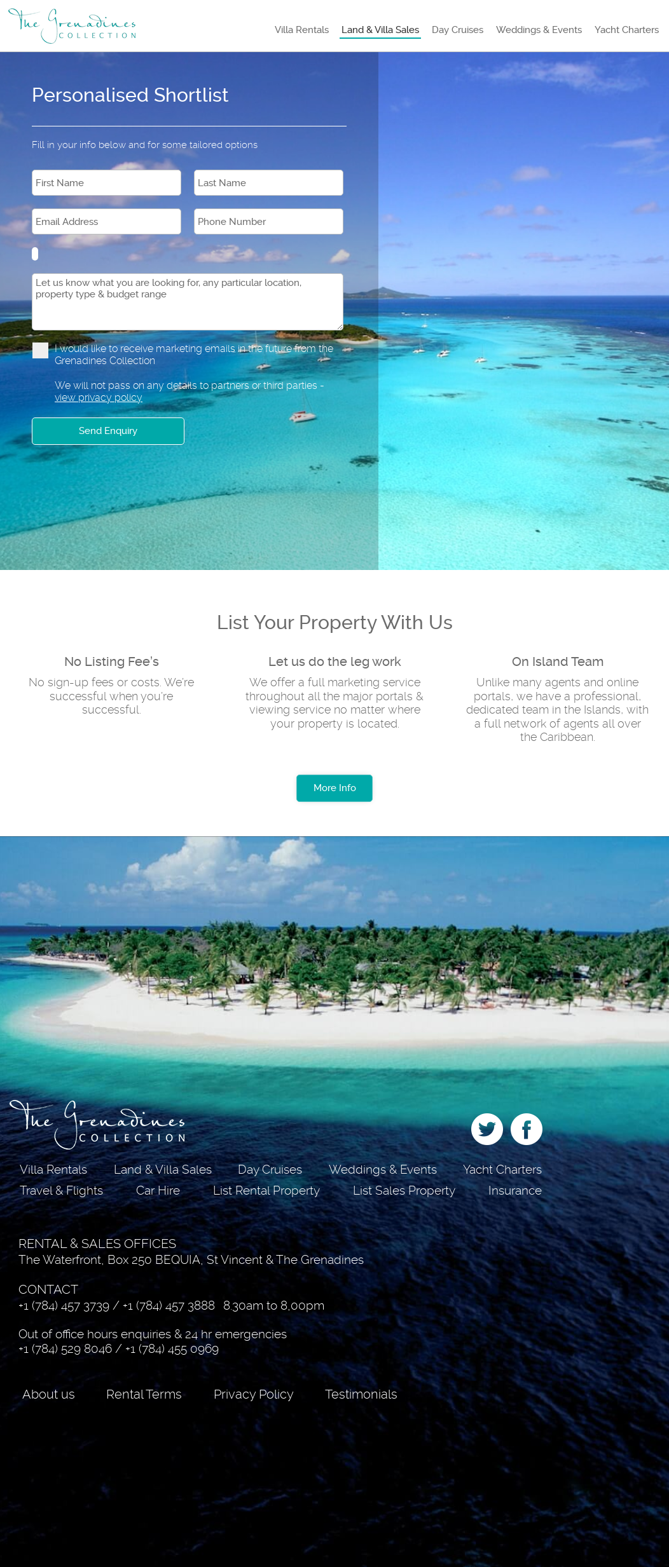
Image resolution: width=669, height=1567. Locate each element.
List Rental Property (266, 1190)
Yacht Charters (627, 30)
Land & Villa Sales (380, 30)
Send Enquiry (108, 431)
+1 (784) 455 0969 (172, 1348)
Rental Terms (144, 1394)
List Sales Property (404, 1190)
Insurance (515, 1190)
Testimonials (361, 1394)
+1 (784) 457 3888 (169, 1305)
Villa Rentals (302, 30)
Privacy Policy (254, 1394)
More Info (335, 788)
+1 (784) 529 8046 (65, 1348)
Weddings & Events (539, 30)
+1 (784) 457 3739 (63, 1305)
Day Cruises (457, 30)
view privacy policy (98, 397)
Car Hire (158, 1190)
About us (48, 1394)
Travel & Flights (61, 1190)
